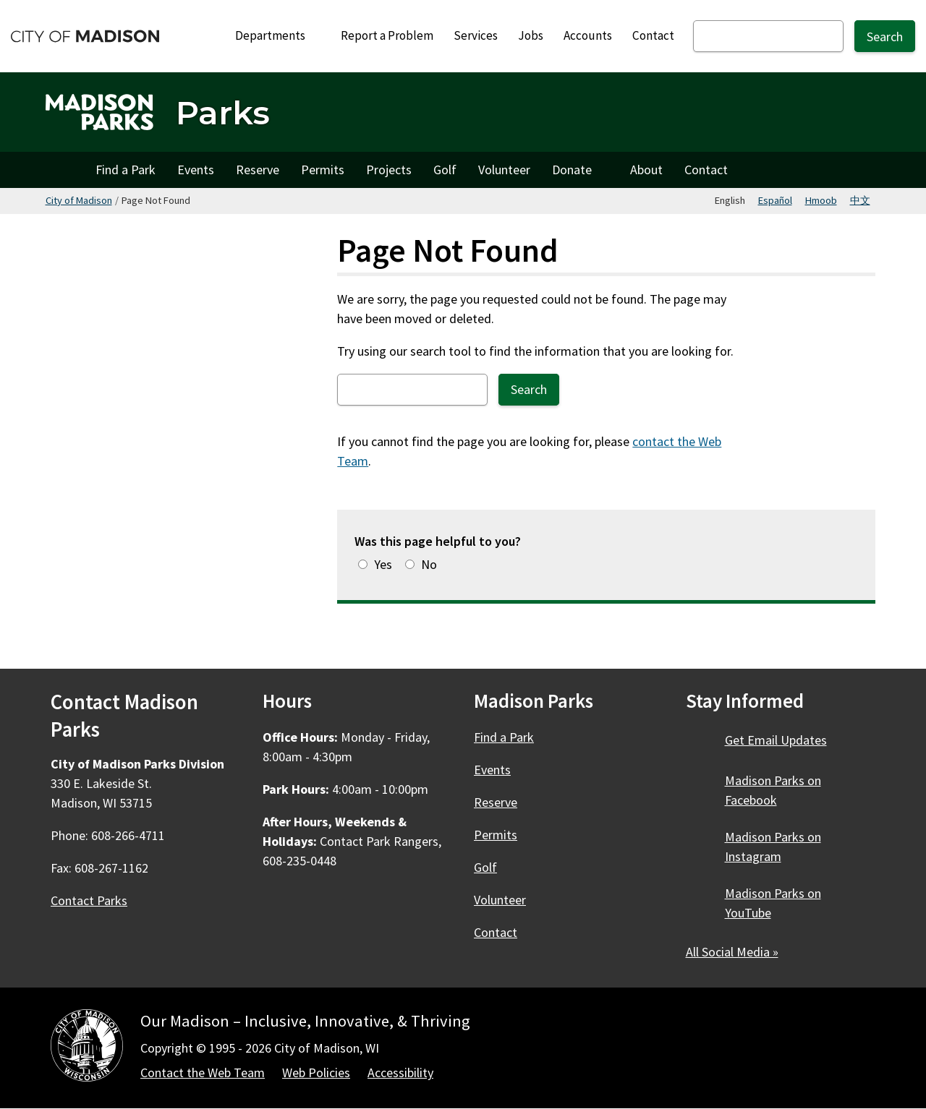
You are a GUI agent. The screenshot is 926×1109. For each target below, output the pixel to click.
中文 (860, 200)
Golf (444, 169)
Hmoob (821, 200)
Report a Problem (387, 35)
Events (195, 169)
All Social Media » (732, 951)
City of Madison (79, 200)
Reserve (257, 169)
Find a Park (125, 169)
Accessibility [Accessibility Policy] (400, 1072)
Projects (389, 169)
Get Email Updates (776, 740)
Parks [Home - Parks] (223, 112)
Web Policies (316, 1072)
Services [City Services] (476, 35)
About (646, 169)
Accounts (588, 35)
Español (775, 200)
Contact (653, 35)
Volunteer (504, 169)
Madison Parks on (773, 790)
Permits (322, 169)
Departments (278, 35)
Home (65, 170)
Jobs (530, 35)
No (429, 564)
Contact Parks (89, 900)
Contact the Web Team (202, 1072)
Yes (383, 564)
